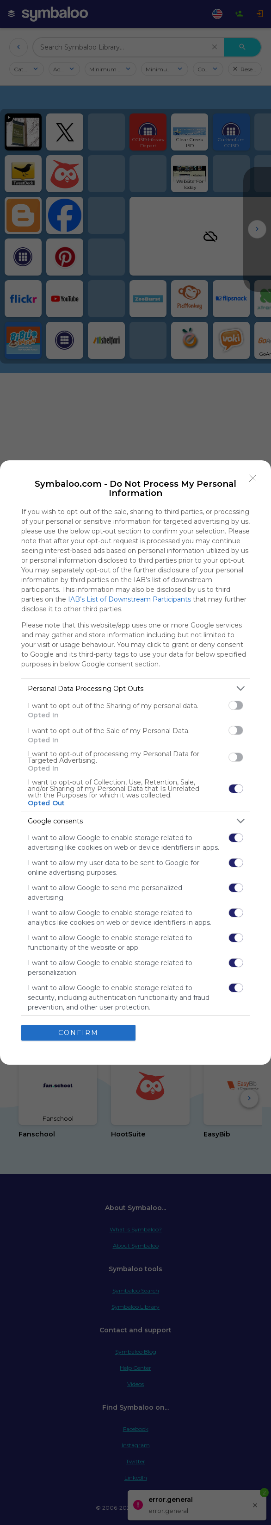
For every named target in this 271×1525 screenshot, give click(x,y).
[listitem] (135, 688)
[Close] (253, 478)
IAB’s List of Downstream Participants (129, 599)
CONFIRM (78, 1033)
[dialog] (135, 762)
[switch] (235, 705)
